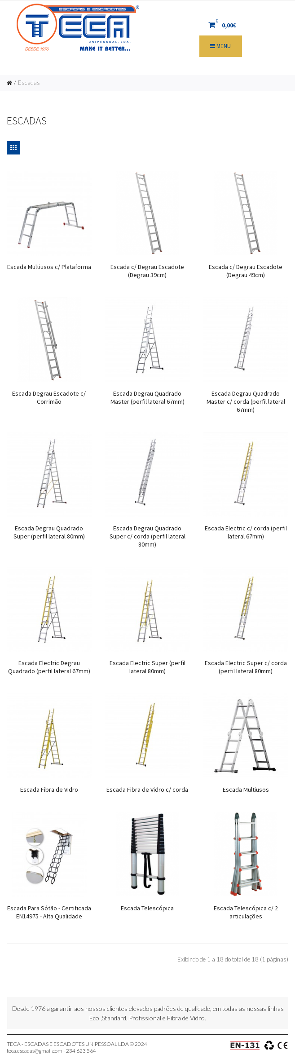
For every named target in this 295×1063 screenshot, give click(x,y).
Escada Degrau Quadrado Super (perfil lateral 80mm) (49, 532)
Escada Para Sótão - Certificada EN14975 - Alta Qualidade (49, 912)
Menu (220, 46)
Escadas (29, 82)
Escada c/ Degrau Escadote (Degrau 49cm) (245, 271)
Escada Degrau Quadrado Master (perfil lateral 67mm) (147, 397)
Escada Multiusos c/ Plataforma (49, 267)
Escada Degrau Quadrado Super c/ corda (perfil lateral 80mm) (147, 536)
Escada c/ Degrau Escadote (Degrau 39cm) (147, 271)
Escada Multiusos (246, 789)
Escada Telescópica (147, 908)
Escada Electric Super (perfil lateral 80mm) (147, 667)
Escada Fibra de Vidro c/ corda (147, 789)
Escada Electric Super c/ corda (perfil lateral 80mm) (246, 667)
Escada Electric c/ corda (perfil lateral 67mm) (246, 532)
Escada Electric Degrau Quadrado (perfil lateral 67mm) (49, 667)
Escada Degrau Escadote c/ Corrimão (49, 397)
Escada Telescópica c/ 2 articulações (246, 912)
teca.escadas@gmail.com (34, 1050)
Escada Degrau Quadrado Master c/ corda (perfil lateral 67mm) (246, 401)
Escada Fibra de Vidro (49, 789)
